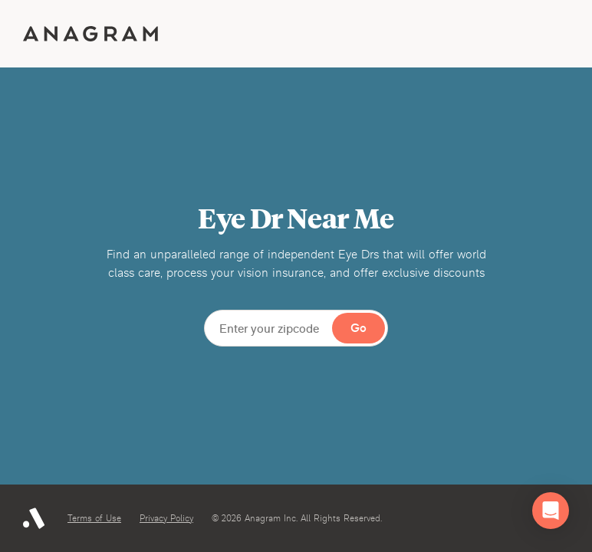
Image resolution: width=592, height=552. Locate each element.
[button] (550, 510)
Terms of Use (94, 518)
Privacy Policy (166, 518)
